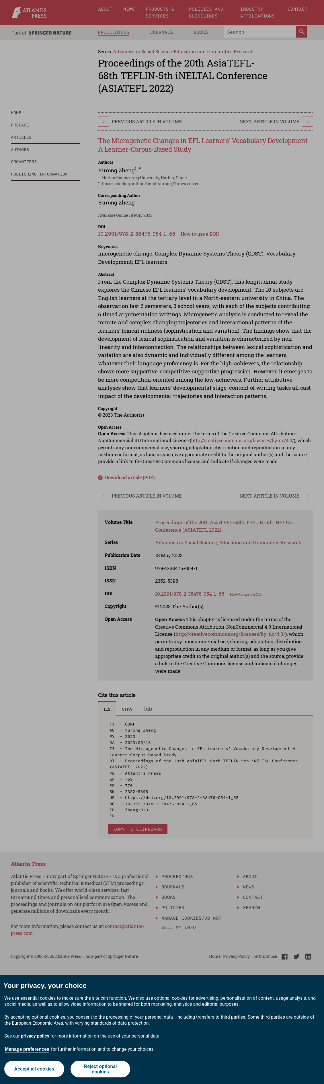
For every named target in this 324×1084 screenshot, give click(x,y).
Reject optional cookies (100, 1069)
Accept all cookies (34, 1069)
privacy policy (35, 1036)
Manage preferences (27, 1049)
